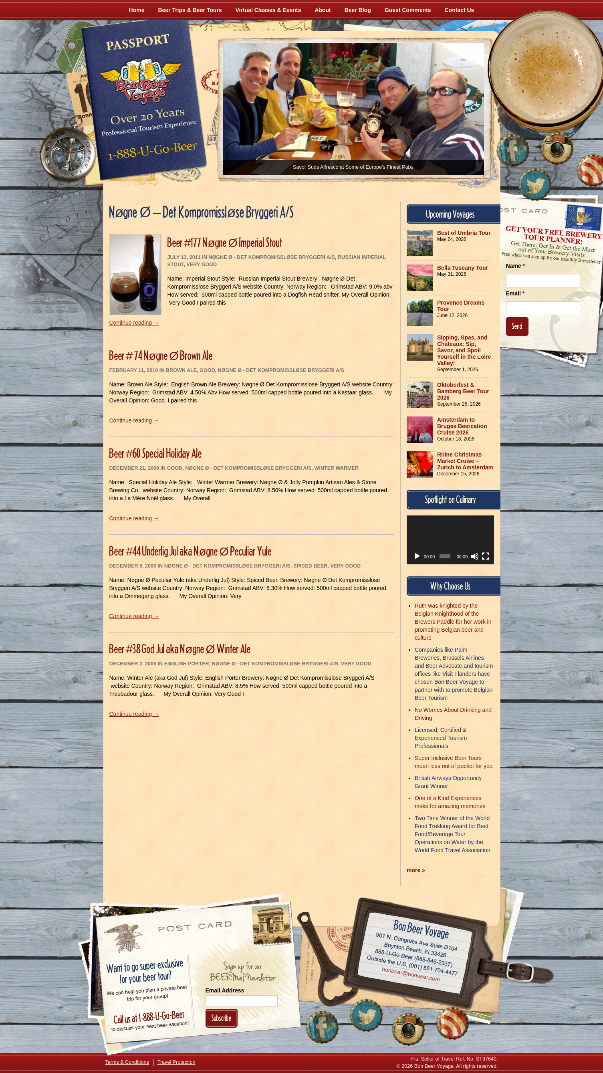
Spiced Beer (310, 566)
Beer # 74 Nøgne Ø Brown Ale (161, 355)
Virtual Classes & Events (268, 10)
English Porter (186, 664)
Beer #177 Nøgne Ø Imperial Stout (224, 242)
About (323, 10)
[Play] (417, 556)
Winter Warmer (337, 468)
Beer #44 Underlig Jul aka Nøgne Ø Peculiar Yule (190, 551)
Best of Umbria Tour (464, 233)
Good (207, 370)
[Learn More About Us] (452, 1023)
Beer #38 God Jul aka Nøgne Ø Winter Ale (180, 649)
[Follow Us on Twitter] (535, 184)
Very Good (202, 264)
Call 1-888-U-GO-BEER (151, 153)
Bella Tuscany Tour (462, 268)
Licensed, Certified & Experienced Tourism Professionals (441, 738)
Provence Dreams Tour (460, 305)
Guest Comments (408, 10)
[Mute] (475, 556)
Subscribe (222, 1017)
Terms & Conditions (127, 1062)
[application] (450, 539)
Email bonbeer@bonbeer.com (410, 975)
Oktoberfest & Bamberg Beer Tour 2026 (463, 391)
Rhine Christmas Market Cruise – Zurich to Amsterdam (465, 461)
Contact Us (459, 10)
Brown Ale (181, 370)
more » (416, 870)
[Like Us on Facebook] (513, 150)
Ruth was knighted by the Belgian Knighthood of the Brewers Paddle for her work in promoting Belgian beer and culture (453, 621)
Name (515, 266)
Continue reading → (134, 322)
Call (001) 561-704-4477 (412, 966)
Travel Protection (176, 1062)
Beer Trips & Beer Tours (190, 10)
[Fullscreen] (486, 556)
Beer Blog (358, 10)
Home (137, 10)
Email (515, 293)
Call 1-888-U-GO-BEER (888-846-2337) (414, 956)
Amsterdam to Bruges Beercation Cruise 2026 (462, 426)
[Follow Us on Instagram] (557, 148)
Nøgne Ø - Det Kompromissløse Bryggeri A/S (271, 257)
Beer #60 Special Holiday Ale (155, 453)
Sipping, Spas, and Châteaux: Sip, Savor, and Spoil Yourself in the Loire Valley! (464, 350)
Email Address (225, 990)
